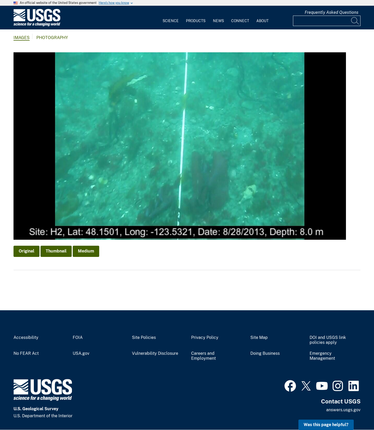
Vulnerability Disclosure (155, 353)
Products (195, 21)
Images (22, 37)
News (218, 21)
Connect (240, 21)
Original (26, 251)
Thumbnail (56, 251)
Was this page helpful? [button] (326, 424)
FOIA (78, 337)
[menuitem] (170, 18)
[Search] (355, 21)
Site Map (259, 337)
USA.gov (81, 353)
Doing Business (265, 353)
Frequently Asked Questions (331, 12)
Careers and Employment (203, 356)
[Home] (37, 25)
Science (171, 21)
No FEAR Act (26, 353)
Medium (86, 251)
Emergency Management (322, 356)
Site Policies (144, 337)
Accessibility (26, 337)
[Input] (326, 21)
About (262, 21)
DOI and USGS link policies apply (328, 340)
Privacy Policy (204, 337)
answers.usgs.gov (343, 409)
